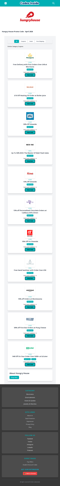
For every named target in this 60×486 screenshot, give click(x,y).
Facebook (30, 439)
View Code (30, 75)
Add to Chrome (30, 473)
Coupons (23, 41)
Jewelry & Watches (30, 404)
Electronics (30, 394)
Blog (30, 427)
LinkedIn (30, 447)
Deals (31, 41)
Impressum (30, 421)
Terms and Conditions (30, 72)
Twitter (30, 442)
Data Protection (30, 418)
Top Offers (30, 462)
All (16, 41)
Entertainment (30, 397)
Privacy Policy (30, 424)
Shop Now (30, 161)
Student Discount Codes (30, 465)
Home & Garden (30, 401)
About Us (30, 415)
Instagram (30, 444)
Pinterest (30, 450)
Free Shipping (40, 41)
